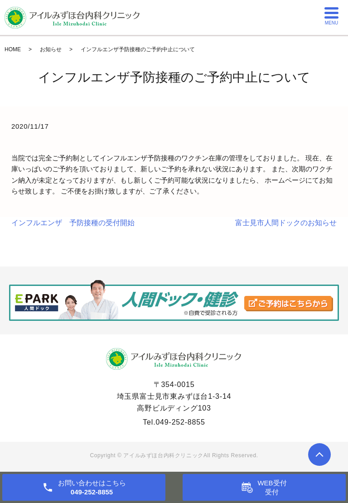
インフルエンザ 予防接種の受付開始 (73, 223)
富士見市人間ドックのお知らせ (286, 223)
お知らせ (51, 49)
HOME (13, 49)
